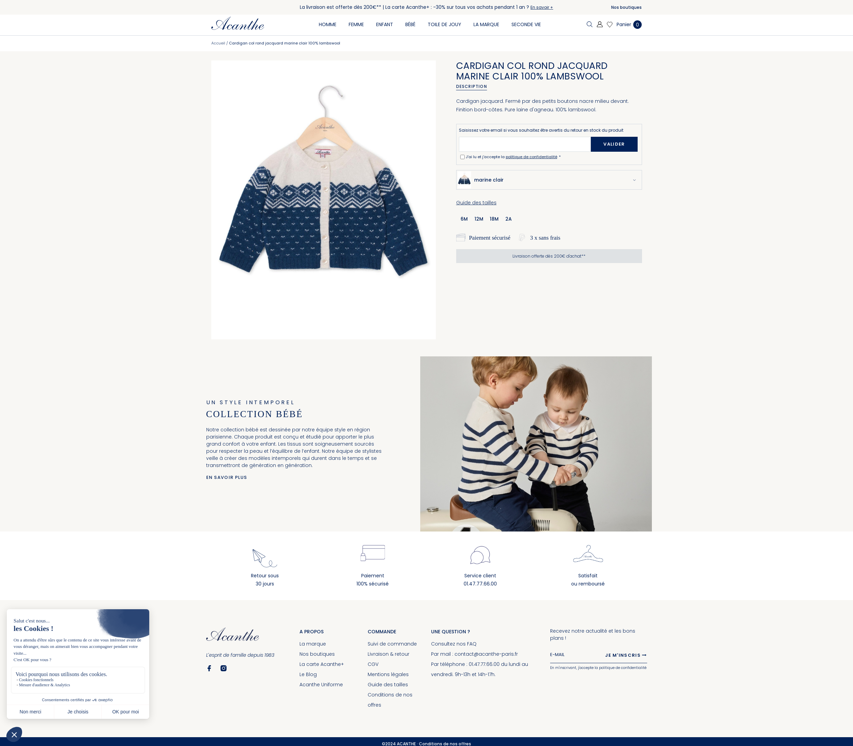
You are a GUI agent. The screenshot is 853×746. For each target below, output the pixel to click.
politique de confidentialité (531, 157)
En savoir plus (226, 477)
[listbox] (489, 218)
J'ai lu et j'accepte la (512, 157)
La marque (312, 643)
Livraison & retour (388, 654)
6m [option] (464, 219)
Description (471, 86)
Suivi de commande (392, 643)
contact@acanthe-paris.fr (486, 654)
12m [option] (478, 219)
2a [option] (508, 219)
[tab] (474, 86)
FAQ (472, 643)
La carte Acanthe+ (321, 664)
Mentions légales (388, 674)
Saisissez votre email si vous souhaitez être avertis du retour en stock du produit (541, 130)
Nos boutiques (626, 7)
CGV (373, 664)
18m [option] (494, 219)
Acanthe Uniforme (321, 684)
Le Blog (308, 674)
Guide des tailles (476, 202)
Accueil (218, 43)
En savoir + (541, 7)
